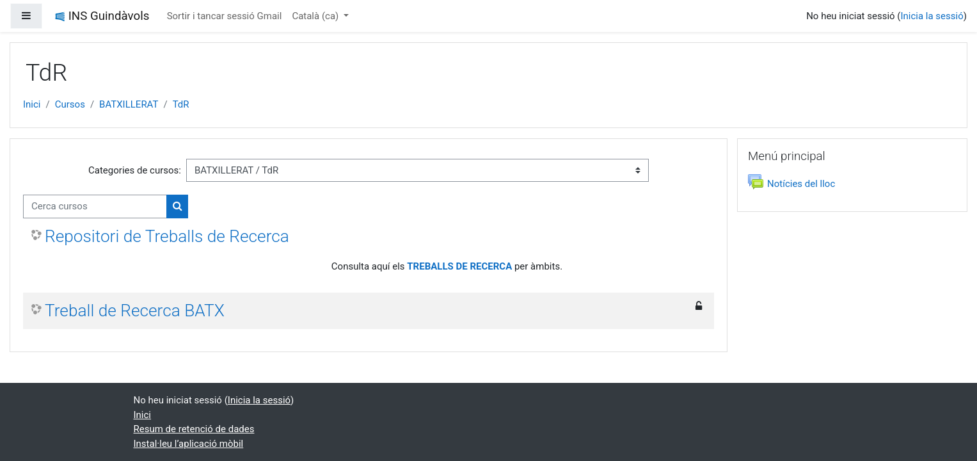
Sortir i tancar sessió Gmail (224, 16)
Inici (32, 104)
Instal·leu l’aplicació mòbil (189, 443)
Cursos (70, 104)
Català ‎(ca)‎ (316, 16)
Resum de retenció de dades (194, 429)
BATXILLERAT (128, 104)
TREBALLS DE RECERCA (459, 266)
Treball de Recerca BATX (135, 310)
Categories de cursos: (134, 170)
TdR (181, 104)
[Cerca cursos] (95, 206)
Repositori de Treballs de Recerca (167, 236)
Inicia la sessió (931, 16)
